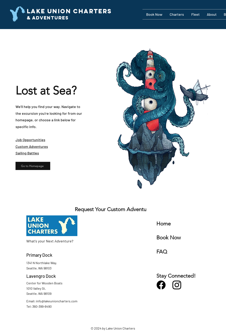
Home (163, 224)
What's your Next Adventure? (49, 241)
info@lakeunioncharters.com (56, 301)
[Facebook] (161, 285)
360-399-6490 (42, 306)
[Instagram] (177, 285)
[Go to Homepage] (33, 166)
